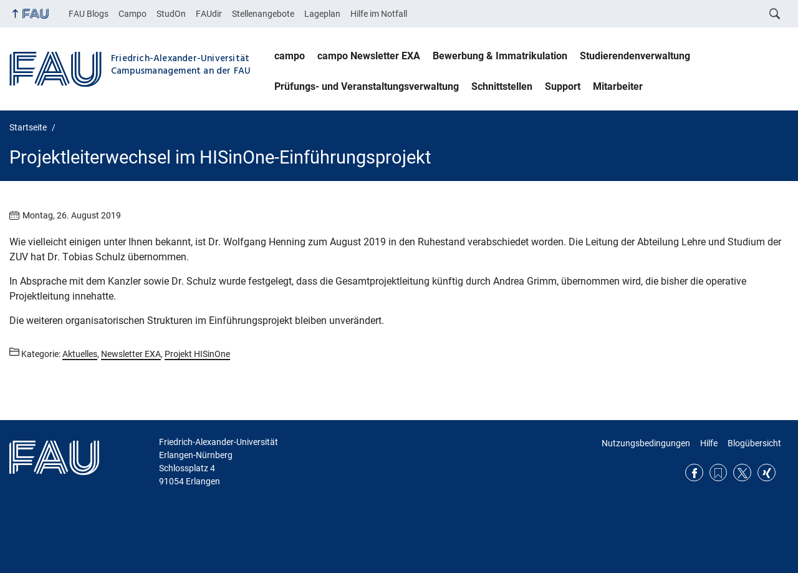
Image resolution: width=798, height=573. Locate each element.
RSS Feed (718, 473)
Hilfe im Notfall (378, 14)
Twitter (742, 473)
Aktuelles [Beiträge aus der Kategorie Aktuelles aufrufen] (79, 354)
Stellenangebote (263, 14)
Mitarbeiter (618, 86)
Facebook (694, 473)
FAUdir (209, 14)
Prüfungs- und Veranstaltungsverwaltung (366, 86)
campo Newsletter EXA (368, 56)
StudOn (171, 14)
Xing (766, 473)
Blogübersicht (754, 443)
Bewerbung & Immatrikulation (500, 56)
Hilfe (709, 443)
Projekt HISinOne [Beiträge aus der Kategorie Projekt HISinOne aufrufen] (197, 354)
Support (562, 86)
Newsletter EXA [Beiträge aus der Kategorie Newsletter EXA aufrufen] (131, 354)
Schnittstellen (501, 86)
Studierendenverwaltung (635, 56)
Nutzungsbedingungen (646, 443)
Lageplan (322, 14)
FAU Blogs (88, 14)
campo (289, 56)
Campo (132, 14)
